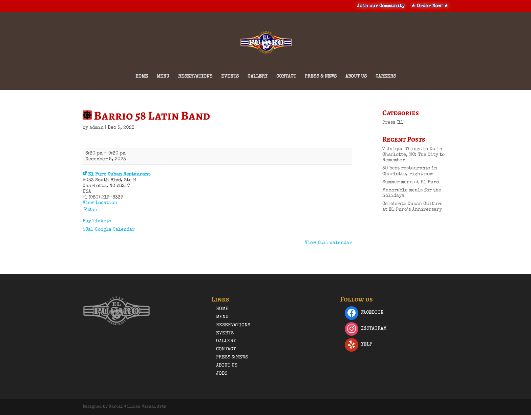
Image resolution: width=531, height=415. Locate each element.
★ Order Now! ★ (429, 6)
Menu (163, 76)
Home (141, 76)
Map (90, 210)
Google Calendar (115, 229)
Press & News (321, 76)
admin (96, 127)
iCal (88, 229)
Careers (386, 76)
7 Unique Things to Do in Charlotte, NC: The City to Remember (413, 155)
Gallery (258, 76)
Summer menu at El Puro (410, 182)
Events (230, 76)
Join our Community (381, 6)
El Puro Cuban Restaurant (116, 174)
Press (388, 122)
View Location (100, 203)
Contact (286, 76)
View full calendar (328, 243)
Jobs (221, 373)
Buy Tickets (97, 221)
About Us (356, 76)
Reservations (195, 76)
